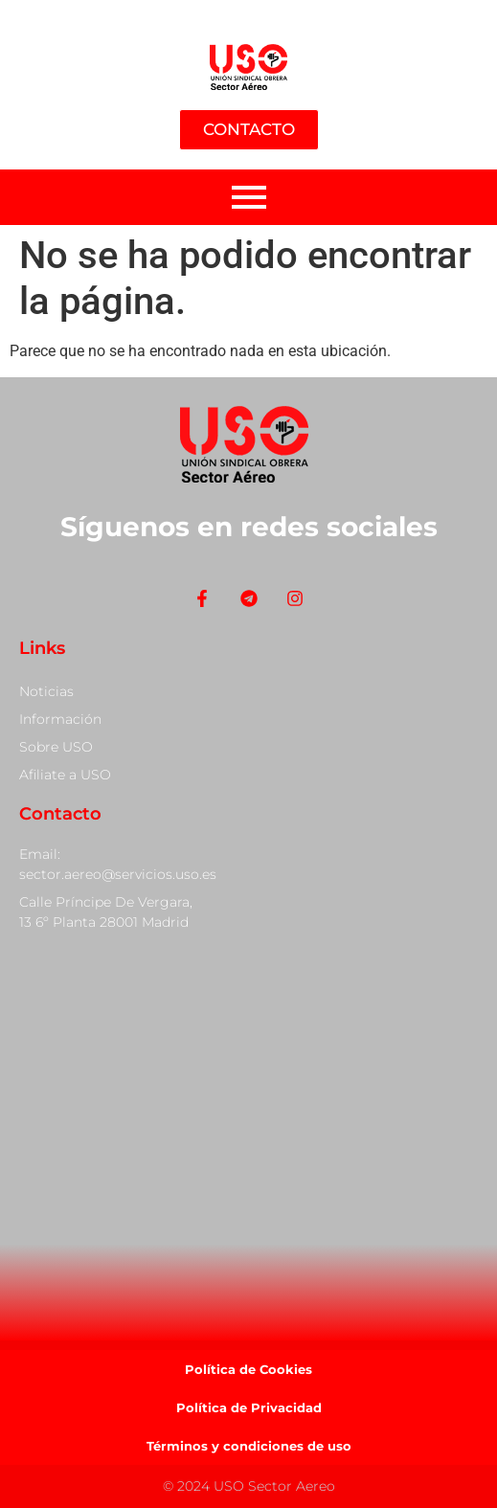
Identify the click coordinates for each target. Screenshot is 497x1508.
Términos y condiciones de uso (249, 1445)
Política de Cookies (248, 1369)
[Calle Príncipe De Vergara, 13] (248, 1137)
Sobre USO (56, 746)
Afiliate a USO (65, 774)
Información (60, 719)
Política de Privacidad (249, 1407)
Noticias (46, 691)
